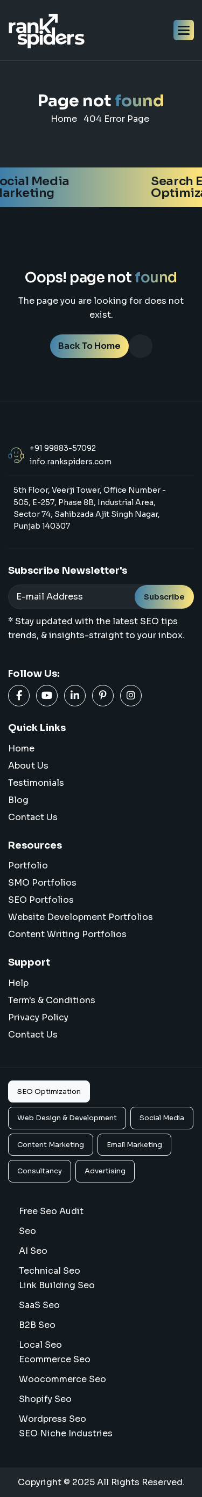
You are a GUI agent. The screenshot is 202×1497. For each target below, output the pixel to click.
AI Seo (33, 1251)
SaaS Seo (39, 1305)
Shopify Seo (45, 1399)
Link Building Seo (57, 1285)
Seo (27, 1231)
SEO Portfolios (41, 899)
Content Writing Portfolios (67, 934)
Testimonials (36, 782)
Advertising (105, 1170)
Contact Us (33, 817)
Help (18, 983)
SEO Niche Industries (66, 1433)
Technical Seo (49, 1270)
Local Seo (40, 1344)
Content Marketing (50, 1144)
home (64, 119)
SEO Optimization (49, 1091)
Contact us (33, 1034)
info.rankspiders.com (71, 461)
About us (28, 765)
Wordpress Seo (52, 1419)
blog (18, 800)
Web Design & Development (67, 1117)
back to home (89, 346)
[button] (183, 30)
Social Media (162, 1117)
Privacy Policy (38, 1017)
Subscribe (164, 597)
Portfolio (28, 865)
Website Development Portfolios (80, 917)
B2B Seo (37, 1325)
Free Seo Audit (51, 1211)
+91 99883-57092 (63, 448)
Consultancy (39, 1170)
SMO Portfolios (42, 882)
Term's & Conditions (51, 1000)
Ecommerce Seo (54, 1359)
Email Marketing (134, 1144)
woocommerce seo (62, 1379)
